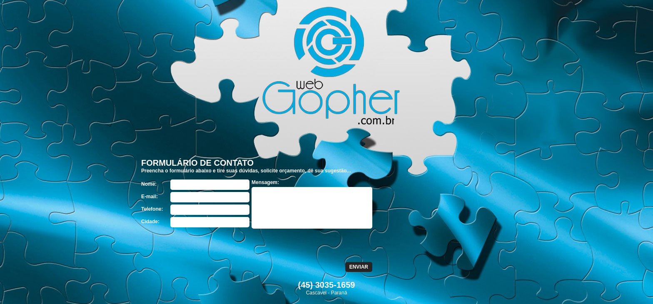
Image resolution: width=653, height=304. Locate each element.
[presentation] (204, 245)
